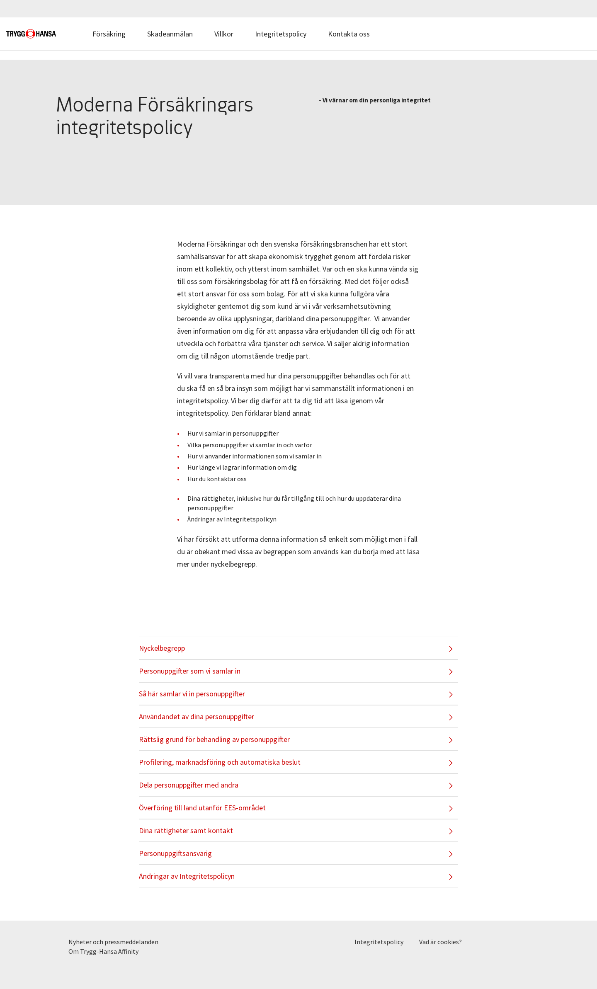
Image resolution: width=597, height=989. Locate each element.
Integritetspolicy (280, 34)
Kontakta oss (349, 34)
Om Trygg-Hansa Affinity (103, 951)
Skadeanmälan (170, 34)
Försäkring (109, 34)
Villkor (223, 34)
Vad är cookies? (440, 942)
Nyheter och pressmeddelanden (113, 942)
